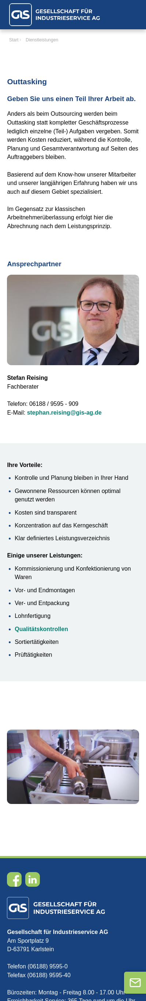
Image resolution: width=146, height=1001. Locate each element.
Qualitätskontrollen (41, 629)
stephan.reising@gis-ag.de (64, 412)
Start (13, 39)
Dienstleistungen (42, 39)
